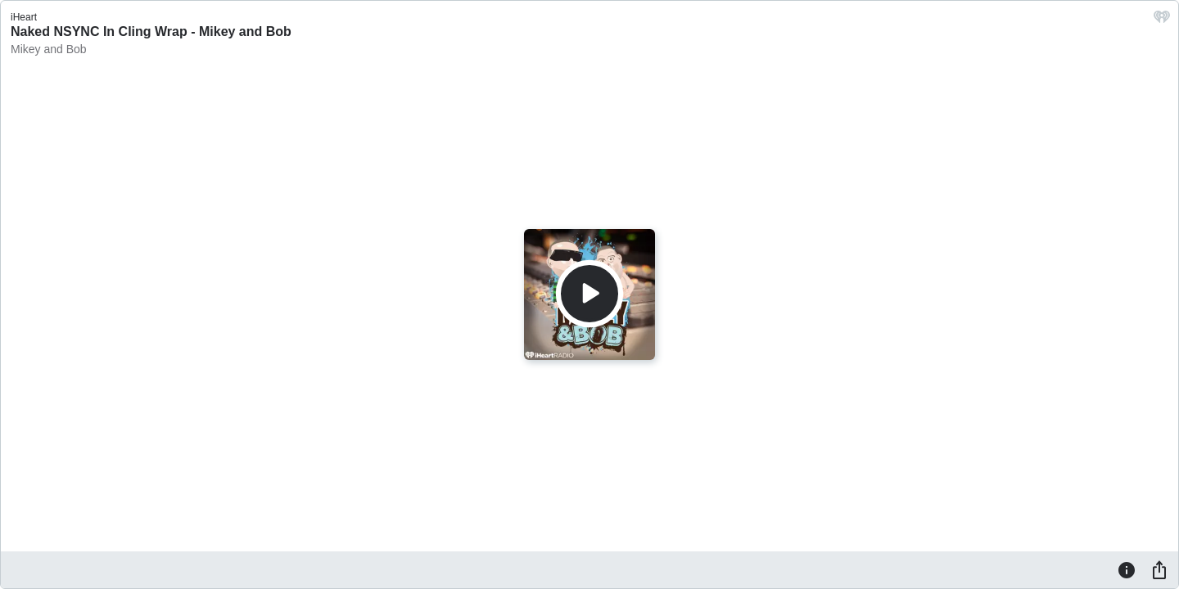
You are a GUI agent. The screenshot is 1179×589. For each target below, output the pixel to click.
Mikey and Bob (49, 49)
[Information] (1126, 569)
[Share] (1159, 569)
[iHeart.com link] (1162, 20)
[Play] (589, 293)
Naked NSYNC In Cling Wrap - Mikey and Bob (151, 31)
